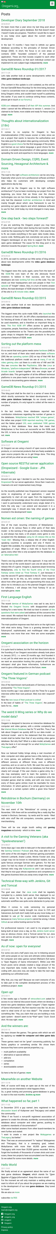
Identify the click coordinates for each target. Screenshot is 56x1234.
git (18, 916)
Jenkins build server (46, 931)
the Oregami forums (19, 606)
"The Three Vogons (33, 703)
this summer (44, 106)
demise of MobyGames (22, 603)
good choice (17, 144)
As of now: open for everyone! (21, 946)
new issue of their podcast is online (24, 700)
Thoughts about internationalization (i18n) (25, 123)
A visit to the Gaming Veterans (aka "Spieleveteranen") (24, 839)
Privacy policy (7, 1227)
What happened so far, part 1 (20, 1101)
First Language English (16, 597)
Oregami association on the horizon (24, 643)
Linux (49, 365)
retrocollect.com (38, 999)
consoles (14, 365)
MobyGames (45, 744)
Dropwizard (6, 482)
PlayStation (32, 365)
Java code (32, 892)
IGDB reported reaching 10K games (38, 420)
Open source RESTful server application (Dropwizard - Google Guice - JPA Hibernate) (27, 468)
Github (4, 922)
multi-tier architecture (32, 200)
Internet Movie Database (15, 729)
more (45, 63)
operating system (21, 356)
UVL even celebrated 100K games (39, 423)
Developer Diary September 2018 (23, 20)
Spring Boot (32, 246)
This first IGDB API (17, 325)
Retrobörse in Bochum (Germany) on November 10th (25, 801)
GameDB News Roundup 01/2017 (23, 69)
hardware (43, 350)
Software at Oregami (15, 441)
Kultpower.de (28, 869)
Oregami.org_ (10, 6)
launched (47, 314)
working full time (27, 280)
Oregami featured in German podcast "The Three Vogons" (25, 676)
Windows (5, 368)
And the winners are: (14, 1026)
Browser (43, 368)
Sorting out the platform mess (21, 344)
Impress (4, 1230)
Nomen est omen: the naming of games (27, 518)
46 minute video (21, 292)
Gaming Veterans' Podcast (17, 851)
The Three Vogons (21, 688)
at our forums (24, 100)
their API (34, 106)
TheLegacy (6, 747)
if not (48, 359)
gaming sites (12, 362)
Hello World (9, 1164)
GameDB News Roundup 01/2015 (23, 386)
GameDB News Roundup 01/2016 (23, 252)
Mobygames (45, 1134)
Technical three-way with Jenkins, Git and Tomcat (25, 883)
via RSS (13, 1198)
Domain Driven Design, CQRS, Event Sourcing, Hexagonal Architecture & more (24, 164)
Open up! (7, 992)
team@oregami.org (9, 1210)
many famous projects (22, 919)
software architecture (29, 175)
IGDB (8, 274)
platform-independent (20, 368)
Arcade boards (8, 371)
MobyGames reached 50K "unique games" (35, 417)
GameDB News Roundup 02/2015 (23, 298)
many (42, 359)
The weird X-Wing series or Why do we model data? (26, 714)
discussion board (9, 1110)
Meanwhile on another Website (21, 1079)
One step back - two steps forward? (24, 218)
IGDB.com (5, 106)
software (51, 353)
